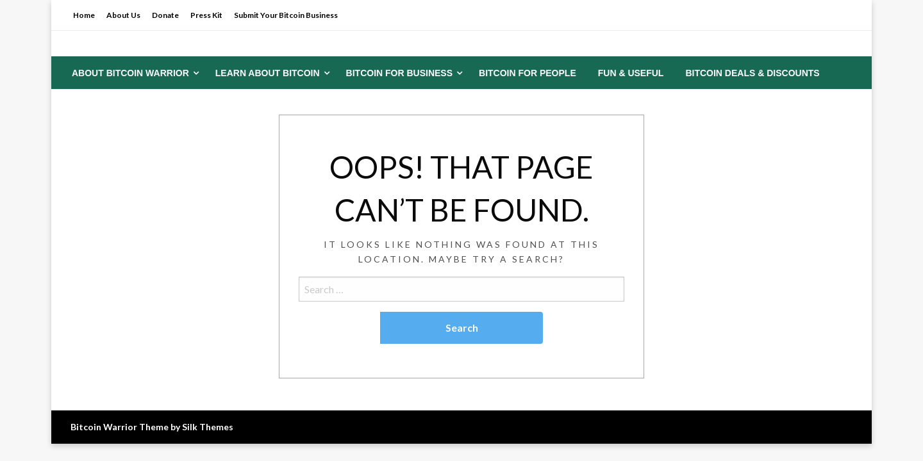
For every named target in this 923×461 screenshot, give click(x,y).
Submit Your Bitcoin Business (286, 15)
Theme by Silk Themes (186, 426)
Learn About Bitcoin (267, 73)
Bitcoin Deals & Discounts (752, 73)
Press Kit (206, 15)
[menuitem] (132, 73)
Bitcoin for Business (399, 73)
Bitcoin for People (527, 73)
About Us (123, 15)
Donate (165, 15)
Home (84, 15)
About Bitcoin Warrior (130, 73)
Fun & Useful (631, 73)
